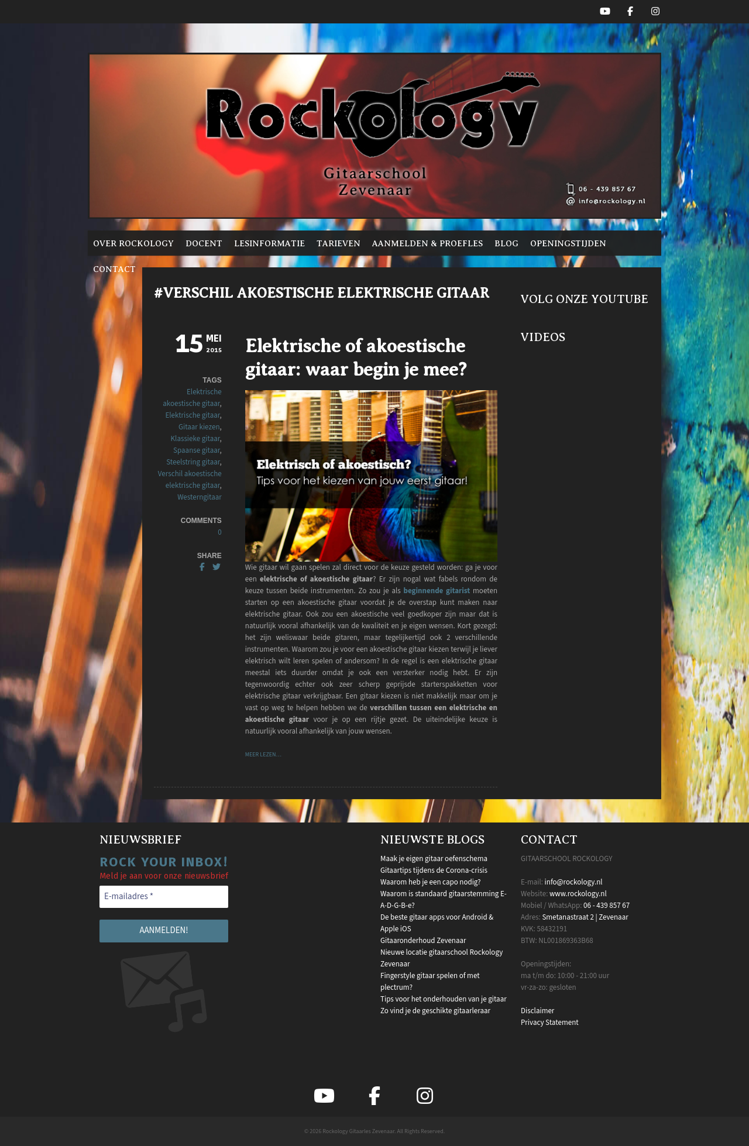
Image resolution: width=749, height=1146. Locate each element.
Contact (114, 269)
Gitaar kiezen (199, 427)
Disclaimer (537, 1011)
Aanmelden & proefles (427, 243)
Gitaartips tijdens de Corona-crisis (433, 870)
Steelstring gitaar (192, 462)
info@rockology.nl (574, 882)
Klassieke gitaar (195, 438)
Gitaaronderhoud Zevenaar (423, 940)
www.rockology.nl (578, 894)
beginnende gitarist (437, 591)
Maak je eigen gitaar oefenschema (433, 859)
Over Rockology (133, 243)
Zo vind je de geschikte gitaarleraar (435, 1011)
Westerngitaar (199, 497)
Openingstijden (568, 243)
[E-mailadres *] (163, 897)
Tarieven (338, 243)
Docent (203, 243)
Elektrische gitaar (192, 415)
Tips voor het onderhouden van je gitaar (443, 999)
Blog (506, 243)
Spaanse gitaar (196, 450)
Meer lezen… (263, 755)
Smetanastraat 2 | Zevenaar (585, 917)
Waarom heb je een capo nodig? (430, 882)
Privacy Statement (550, 1022)
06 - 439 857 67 (606, 905)
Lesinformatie (269, 243)
